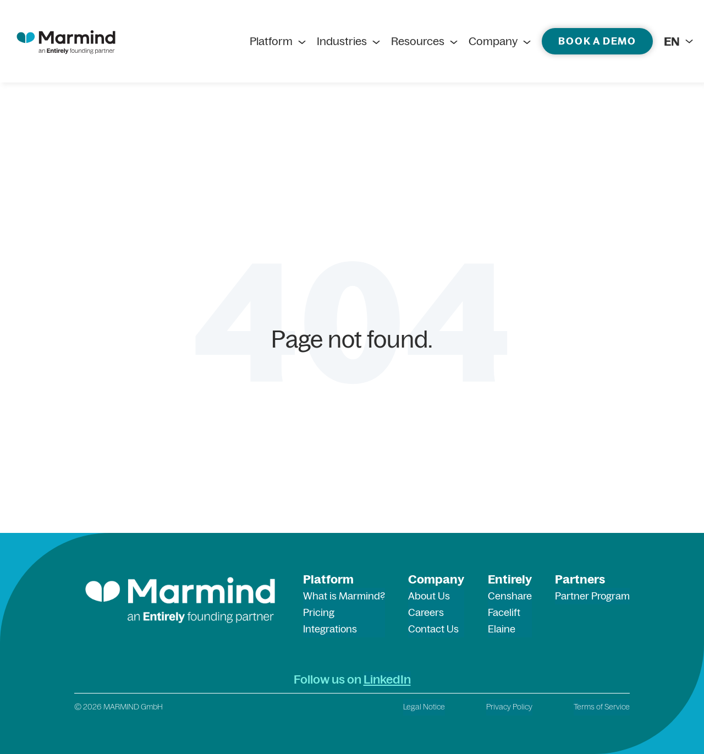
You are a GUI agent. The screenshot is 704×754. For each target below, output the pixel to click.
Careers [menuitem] (426, 612)
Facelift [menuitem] (504, 612)
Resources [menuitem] (417, 41)
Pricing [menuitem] (318, 612)
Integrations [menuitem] (330, 629)
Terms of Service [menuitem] (602, 707)
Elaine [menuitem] (501, 629)
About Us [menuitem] (429, 596)
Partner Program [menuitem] (592, 596)
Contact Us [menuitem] (433, 629)
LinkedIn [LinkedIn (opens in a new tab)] (387, 679)
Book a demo (597, 41)
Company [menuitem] (493, 41)
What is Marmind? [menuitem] (344, 596)
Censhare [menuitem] (510, 596)
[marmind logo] (66, 41)
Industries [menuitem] (342, 41)
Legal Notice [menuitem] (424, 707)
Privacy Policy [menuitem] (509, 707)
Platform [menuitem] (271, 41)
